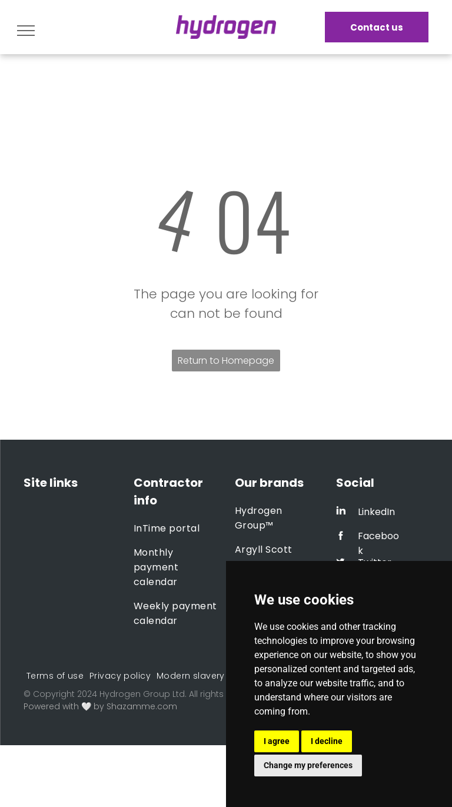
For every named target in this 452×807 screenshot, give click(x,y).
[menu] (26, 30)
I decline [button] (327, 741)
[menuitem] (176, 528)
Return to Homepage (226, 360)
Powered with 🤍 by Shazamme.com (100, 706)
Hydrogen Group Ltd (142, 694)
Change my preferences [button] (308, 765)
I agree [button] (277, 741)
